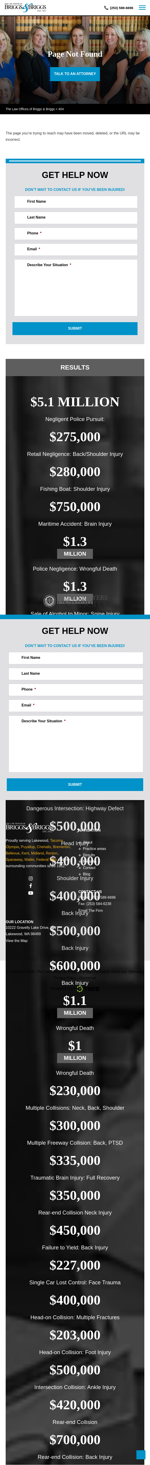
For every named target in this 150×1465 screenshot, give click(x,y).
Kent (25, 853)
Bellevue (12, 853)
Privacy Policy (65, 978)
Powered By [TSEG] (75, 989)
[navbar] (142, 8)
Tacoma (56, 841)
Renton (52, 853)
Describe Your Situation (49, 265)
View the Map (17, 941)
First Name (36, 202)
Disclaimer (87, 978)
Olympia (12, 847)
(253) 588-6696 (121, 8)
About (87, 842)
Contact (89, 868)
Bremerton (61, 847)
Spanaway (14, 860)
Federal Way (46, 860)
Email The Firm (90, 911)
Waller (29, 860)
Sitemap (135, 972)
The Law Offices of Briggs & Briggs (64, 972)
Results (75, 367)
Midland (37, 853)
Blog (86, 874)
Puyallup (28, 847)
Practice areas (94, 849)
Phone (34, 233)
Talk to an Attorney (75, 74)
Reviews (90, 862)
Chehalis (44, 847)
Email (33, 249)
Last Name (36, 217)
